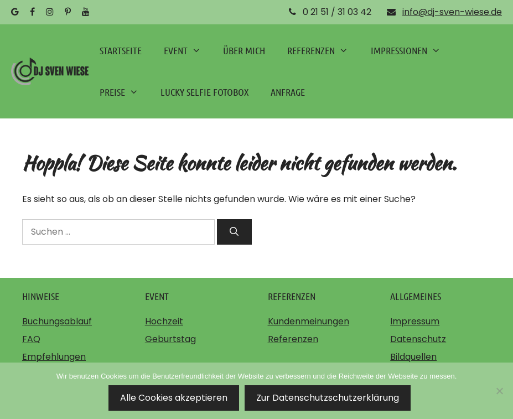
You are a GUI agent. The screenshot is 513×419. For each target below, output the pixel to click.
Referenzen (293, 339)
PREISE (124, 92)
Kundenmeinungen (308, 321)
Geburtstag (170, 339)
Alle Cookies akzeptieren (173, 397)
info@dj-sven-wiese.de (452, 12)
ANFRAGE (288, 92)
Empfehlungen (54, 356)
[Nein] (499, 390)
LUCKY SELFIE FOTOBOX (204, 92)
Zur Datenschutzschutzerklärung (327, 397)
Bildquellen (413, 356)
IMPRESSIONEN (411, 50)
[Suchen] (234, 232)
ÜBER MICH (244, 50)
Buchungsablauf (57, 321)
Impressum (414, 321)
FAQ (31, 339)
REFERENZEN (323, 50)
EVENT (188, 50)
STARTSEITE (121, 50)
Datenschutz (418, 339)
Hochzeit (164, 321)
